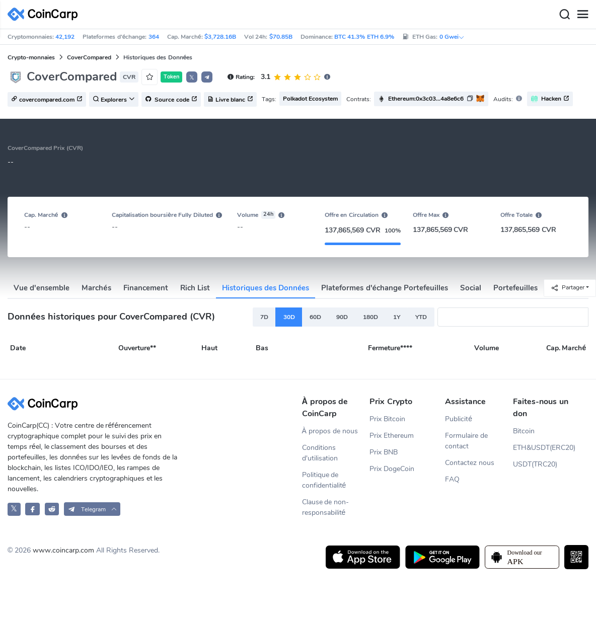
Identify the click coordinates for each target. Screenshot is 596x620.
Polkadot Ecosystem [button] (310, 99)
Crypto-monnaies (31, 57)
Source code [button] (171, 100)
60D (315, 317)
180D (370, 317)
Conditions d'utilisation (320, 453)
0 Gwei (452, 37)
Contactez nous (469, 463)
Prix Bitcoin (387, 419)
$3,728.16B (220, 37)
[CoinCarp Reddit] (52, 509)
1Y (396, 317)
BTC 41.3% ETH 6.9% (364, 37)
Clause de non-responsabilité (325, 507)
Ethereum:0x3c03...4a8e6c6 (426, 99)
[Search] (564, 15)
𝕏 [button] (191, 77)
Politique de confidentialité (324, 480)
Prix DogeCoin (391, 469)
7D (264, 317)
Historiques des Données (266, 288)
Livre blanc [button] (230, 100)
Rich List (195, 288)
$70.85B (280, 37)
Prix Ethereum (391, 435)
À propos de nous (330, 431)
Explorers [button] (114, 100)
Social (470, 288)
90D (342, 317)
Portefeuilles (515, 288)
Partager (567, 287)
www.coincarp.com (63, 550)
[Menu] (582, 15)
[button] (206, 77)
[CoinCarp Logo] (45, 14)
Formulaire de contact (466, 441)
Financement (145, 288)
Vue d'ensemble (41, 288)
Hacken (550, 99)
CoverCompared (89, 57)
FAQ (452, 479)
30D (289, 317)
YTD (421, 317)
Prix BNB (383, 452)
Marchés (96, 288)
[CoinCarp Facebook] (32, 509)
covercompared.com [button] (47, 100)
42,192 (64, 37)
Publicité (458, 419)
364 (153, 37)
